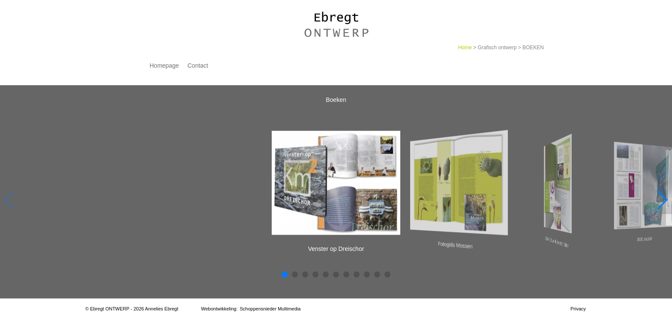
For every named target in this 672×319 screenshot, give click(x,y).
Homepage (164, 65)
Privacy (578, 308)
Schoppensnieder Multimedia (270, 308)
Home (465, 48)
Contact (198, 65)
